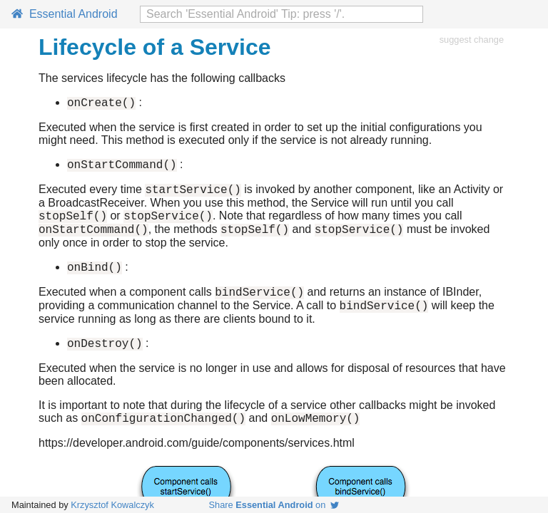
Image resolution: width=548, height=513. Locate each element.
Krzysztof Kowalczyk (112, 504)
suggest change (472, 39)
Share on (274, 504)
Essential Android (64, 14)
